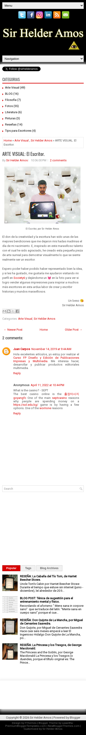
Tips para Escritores (18, 130)
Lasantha (67, 723)
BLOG (9, 93)
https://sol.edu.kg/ (25, 404)
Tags (28, 568)
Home (8, 140)
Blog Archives (49, 568)
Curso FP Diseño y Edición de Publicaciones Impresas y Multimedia (46, 359)
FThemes (30, 723)
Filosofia (11, 100)
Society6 (19, 278)
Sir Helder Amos (41, 140)
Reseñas (11, 124)
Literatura (11, 112)
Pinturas (10, 118)
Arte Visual (12, 87)
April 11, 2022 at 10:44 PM (47, 385)
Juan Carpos (21, 349)
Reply (17, 373)
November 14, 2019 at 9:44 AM (51, 349)
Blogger (75, 717)
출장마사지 (71, 394)
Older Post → (73, 329)
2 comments (58, 160)
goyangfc (19, 398)
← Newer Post (13, 329)
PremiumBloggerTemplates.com (25, 726)
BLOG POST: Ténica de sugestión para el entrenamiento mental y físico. (46, 599)
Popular (11, 568)
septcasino (59, 398)
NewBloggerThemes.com (64, 726)
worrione (45, 408)
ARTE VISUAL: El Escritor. (23, 154)
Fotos (9, 106)
